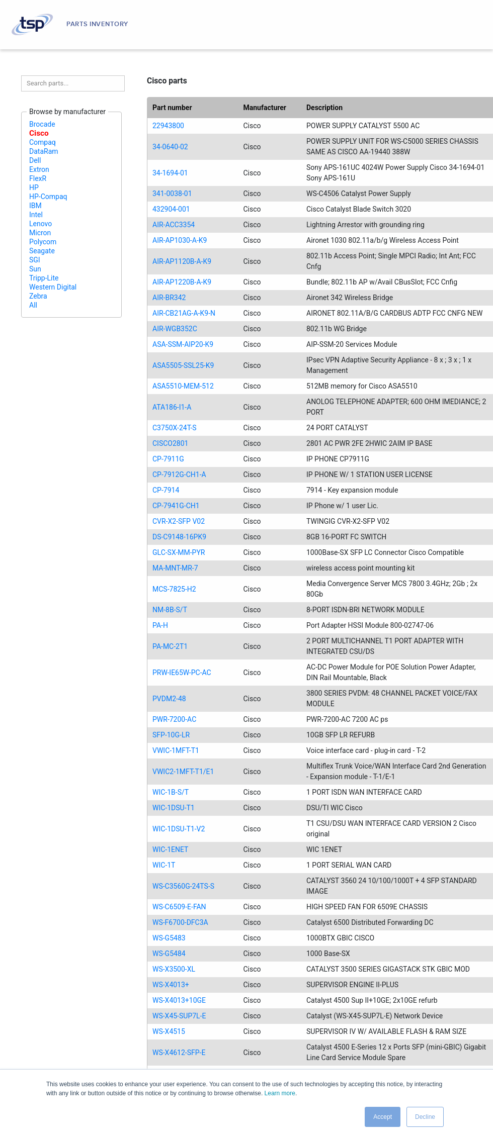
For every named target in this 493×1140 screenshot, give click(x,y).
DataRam (43, 151)
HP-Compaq (48, 197)
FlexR (37, 178)
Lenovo (40, 224)
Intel (36, 215)
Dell (35, 160)
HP (34, 187)
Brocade (42, 124)
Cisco (39, 133)
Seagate (42, 251)
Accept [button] (382, 1116)
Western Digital (52, 287)
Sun (35, 269)
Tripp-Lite (44, 278)
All (33, 305)
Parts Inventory (97, 24)
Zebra (38, 296)
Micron (40, 233)
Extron (39, 169)
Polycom (42, 242)
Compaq (42, 142)
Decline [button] (425, 1116)
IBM (35, 206)
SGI (34, 260)
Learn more (280, 1093)
